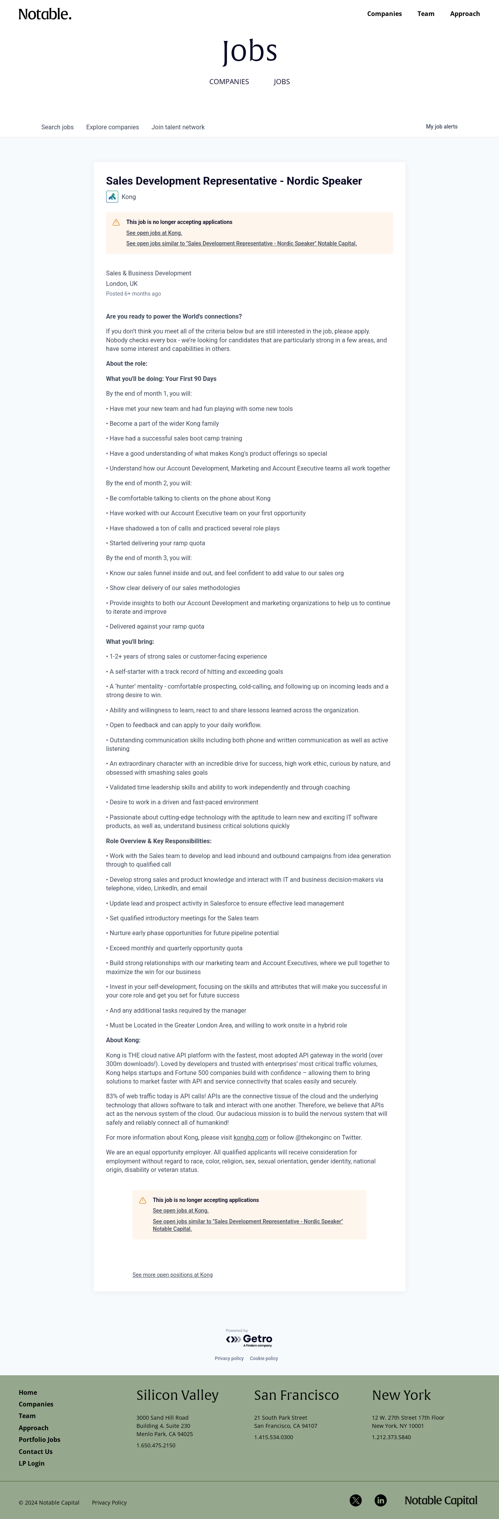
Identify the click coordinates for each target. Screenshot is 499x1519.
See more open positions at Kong (173, 1275)
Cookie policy (264, 1358)
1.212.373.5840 (391, 1437)
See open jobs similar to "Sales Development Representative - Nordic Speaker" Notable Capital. (241, 243)
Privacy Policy (109, 1502)
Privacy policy (229, 1358)
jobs (57, 127)
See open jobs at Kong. (154, 233)
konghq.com (251, 1137)
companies (112, 127)
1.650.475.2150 (155, 1445)
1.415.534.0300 (273, 1437)
